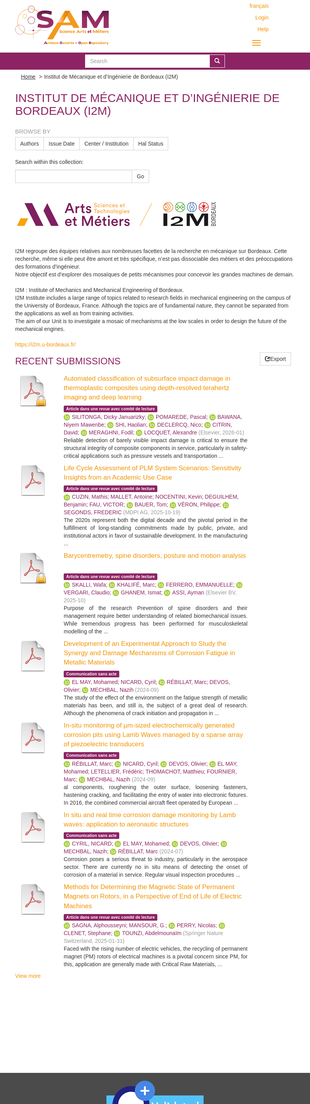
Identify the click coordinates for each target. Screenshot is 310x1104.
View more (28, 976)
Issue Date (62, 144)
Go (140, 176)
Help (263, 29)
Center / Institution (106, 144)
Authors (29, 144)
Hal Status (151, 144)
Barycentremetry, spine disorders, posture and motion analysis (155, 555)
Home (28, 77)
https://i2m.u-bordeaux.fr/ (45, 344)
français (258, 6)
